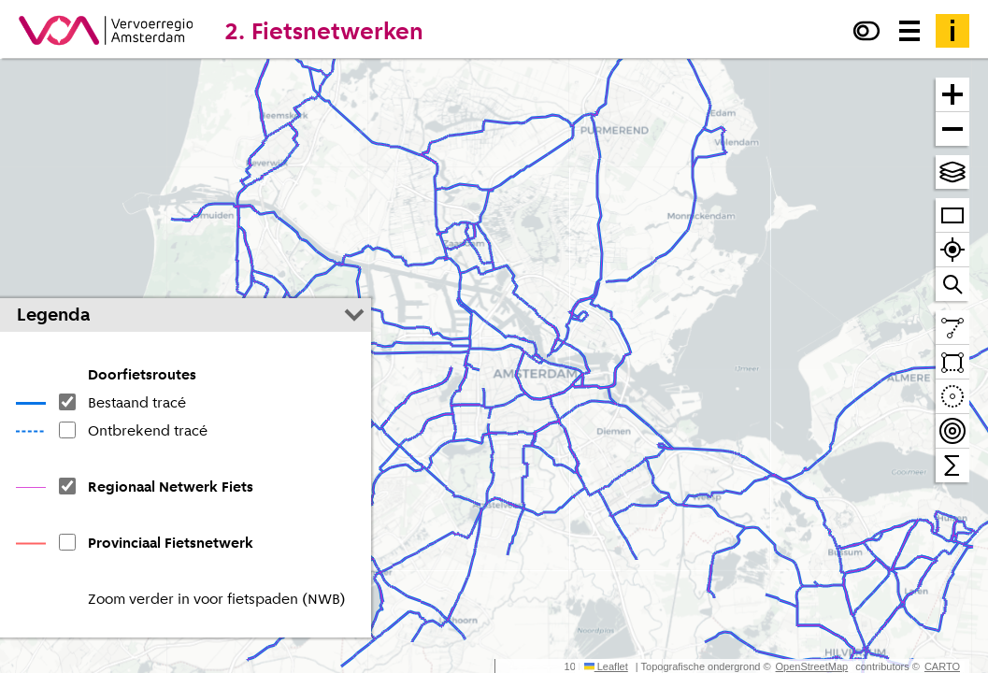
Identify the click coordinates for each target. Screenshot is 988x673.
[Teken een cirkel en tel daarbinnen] (952, 396)
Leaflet (606, 666)
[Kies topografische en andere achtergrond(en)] (952, 172)
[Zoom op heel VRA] (952, 215)
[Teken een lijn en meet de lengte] (952, 327)
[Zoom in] (952, 95)
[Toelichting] (952, 31)
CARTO (942, 666)
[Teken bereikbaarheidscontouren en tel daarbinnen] (952, 431)
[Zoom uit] (952, 129)
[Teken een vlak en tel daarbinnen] (952, 362)
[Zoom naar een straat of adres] (952, 284)
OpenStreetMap (812, 666)
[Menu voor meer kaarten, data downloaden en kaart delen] (909, 31)
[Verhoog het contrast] (866, 31)
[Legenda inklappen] (354, 315)
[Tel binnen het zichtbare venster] (952, 465)
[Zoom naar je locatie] (952, 250)
